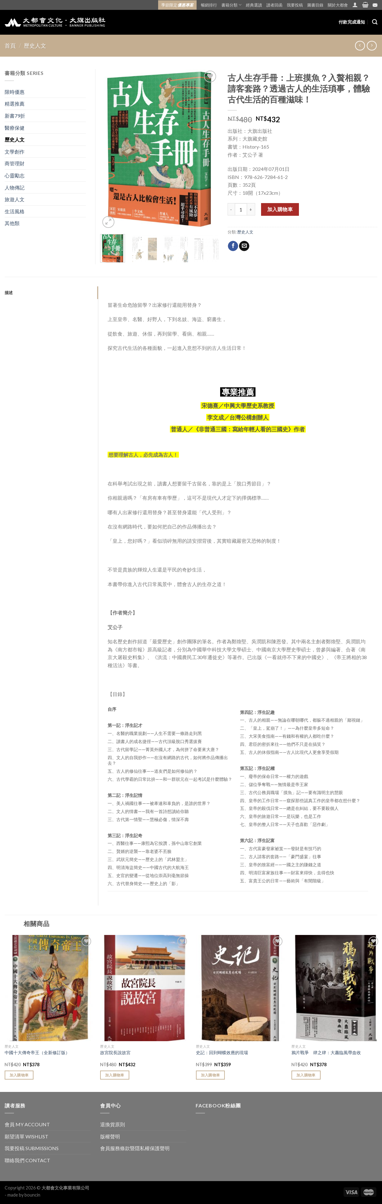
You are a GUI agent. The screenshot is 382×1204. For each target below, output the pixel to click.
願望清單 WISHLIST (26, 1136)
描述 (9, 292)
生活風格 (14, 211)
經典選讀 (254, 4)
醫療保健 (14, 128)
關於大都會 (338, 4)
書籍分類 (231, 5)
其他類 (12, 223)
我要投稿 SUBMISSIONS (32, 1148)
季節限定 (177, 5)
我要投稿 (295, 4)
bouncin (32, 1194)
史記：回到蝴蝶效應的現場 (222, 1052)
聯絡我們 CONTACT (27, 1160)
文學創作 (14, 151)
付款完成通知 (352, 21)
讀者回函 (274, 4)
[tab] (51, 292)
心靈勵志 (14, 175)
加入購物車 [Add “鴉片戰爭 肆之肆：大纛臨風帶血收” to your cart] (306, 1075)
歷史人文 (35, 45)
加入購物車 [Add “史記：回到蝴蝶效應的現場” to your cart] (210, 1075)
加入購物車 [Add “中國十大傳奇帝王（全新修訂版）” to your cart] (19, 1075)
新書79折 (15, 116)
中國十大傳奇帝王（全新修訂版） (37, 1052)
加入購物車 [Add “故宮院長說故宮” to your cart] (114, 1075)
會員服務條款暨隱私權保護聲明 (135, 1148)
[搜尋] (374, 22)
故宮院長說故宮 (115, 1052)
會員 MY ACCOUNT (27, 1124)
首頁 (10, 45)
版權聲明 (110, 1136)
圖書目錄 (315, 4)
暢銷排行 (209, 4)
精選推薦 (14, 103)
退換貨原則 (112, 1124)
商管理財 (14, 163)
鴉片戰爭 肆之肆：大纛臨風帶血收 (326, 1052)
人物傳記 (14, 187)
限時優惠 (14, 92)
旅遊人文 (14, 199)
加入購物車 (280, 209)
